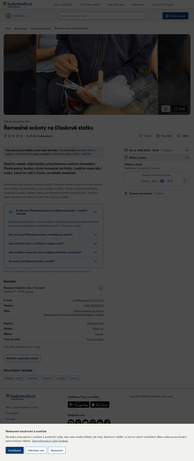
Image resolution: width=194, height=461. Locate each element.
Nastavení (57, 450)
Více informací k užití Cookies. (50, 440)
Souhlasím (14, 450)
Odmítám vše (36, 450)
